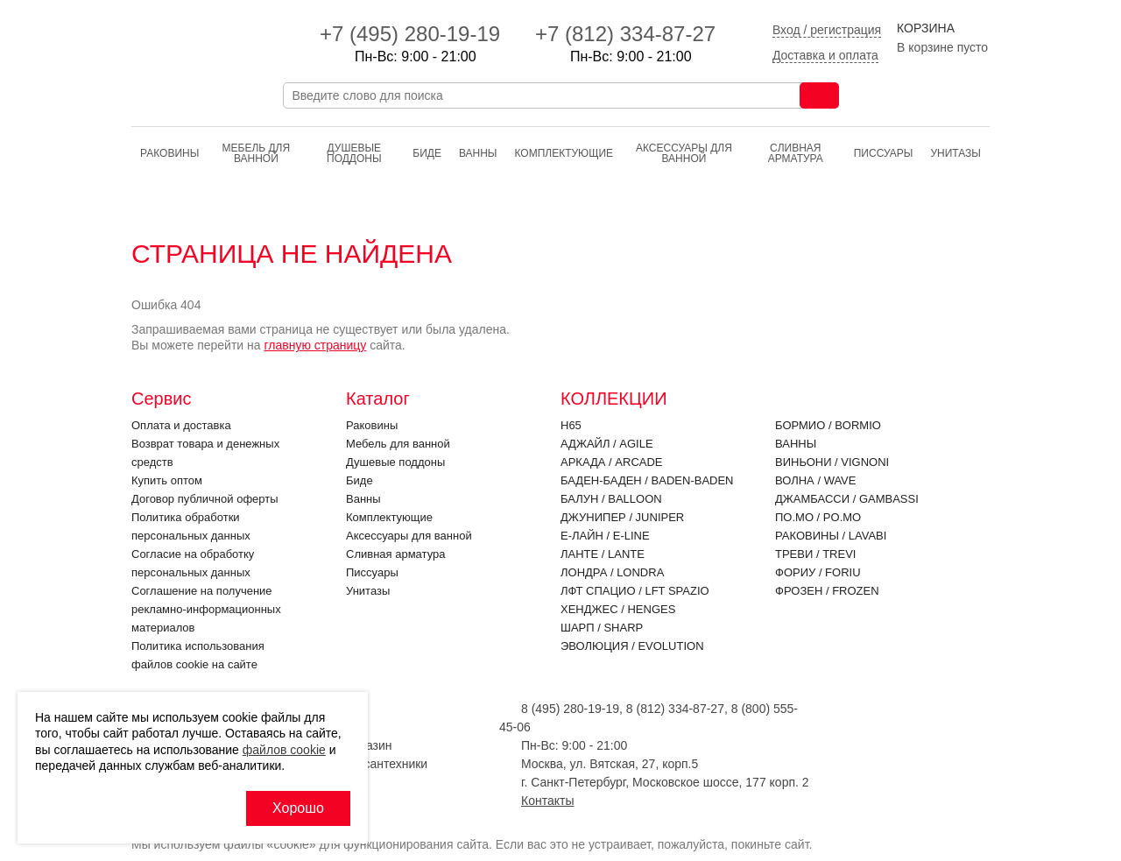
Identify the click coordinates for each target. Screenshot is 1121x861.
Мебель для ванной (256, 153)
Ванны (478, 153)
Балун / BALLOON (611, 498)
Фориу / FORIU (818, 572)
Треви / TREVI (815, 554)
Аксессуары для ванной (684, 153)
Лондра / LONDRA (612, 572)
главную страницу (315, 345)
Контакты (547, 801)
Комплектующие (563, 153)
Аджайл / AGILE (606, 443)
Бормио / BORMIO (828, 425)
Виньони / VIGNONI (832, 462)
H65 (571, 425)
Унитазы (955, 153)
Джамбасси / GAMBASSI (847, 498)
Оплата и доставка (181, 425)
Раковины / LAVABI (830, 535)
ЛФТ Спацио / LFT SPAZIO (634, 590)
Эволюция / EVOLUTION (632, 646)
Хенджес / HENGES (617, 609)
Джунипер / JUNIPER (622, 517)
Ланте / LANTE (602, 554)
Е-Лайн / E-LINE (605, 535)
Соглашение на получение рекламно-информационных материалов (206, 609)
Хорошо (298, 808)
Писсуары (883, 153)
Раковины (169, 153)
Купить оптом (166, 480)
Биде (426, 153)
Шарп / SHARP (601, 627)
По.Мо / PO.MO (818, 517)
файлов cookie (284, 750)
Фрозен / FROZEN (827, 590)
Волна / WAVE (815, 480)
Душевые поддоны (354, 153)
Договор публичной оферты (204, 498)
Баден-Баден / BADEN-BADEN (647, 480)
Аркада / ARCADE (611, 462)
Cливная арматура (795, 153)
